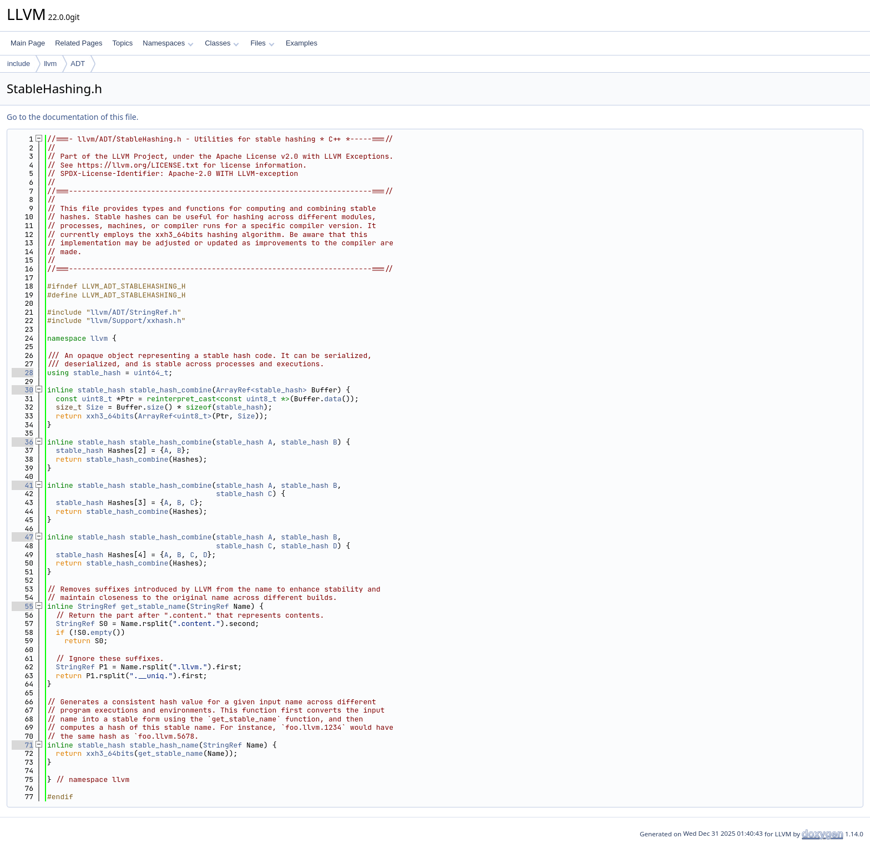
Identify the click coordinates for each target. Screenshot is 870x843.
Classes (222, 43)
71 (22, 745)
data (332, 398)
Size (94, 407)
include (18, 63)
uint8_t (97, 398)
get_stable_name (153, 606)
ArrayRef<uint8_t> (175, 416)
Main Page (28, 43)
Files (262, 43)
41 (22, 485)
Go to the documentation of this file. (72, 117)
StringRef (97, 606)
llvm (50, 63)
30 (22, 390)
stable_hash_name (164, 745)
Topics (122, 43)
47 (22, 537)
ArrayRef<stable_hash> (261, 390)
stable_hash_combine (170, 390)
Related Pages (78, 43)
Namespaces (168, 43)
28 (22, 372)
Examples (301, 43)
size (155, 407)
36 (22, 442)
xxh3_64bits (110, 416)
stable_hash (97, 372)
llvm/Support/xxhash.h (135, 320)
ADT (77, 63)
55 (22, 606)
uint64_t (151, 372)
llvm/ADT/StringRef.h (133, 312)
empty (101, 632)
